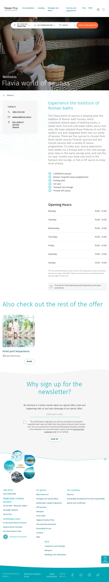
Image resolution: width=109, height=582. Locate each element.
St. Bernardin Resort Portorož (14, 523)
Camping (41, 8)
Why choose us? (42, 494)
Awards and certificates (76, 503)
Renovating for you (43, 528)
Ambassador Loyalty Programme (49, 503)
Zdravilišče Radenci (10, 510)
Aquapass (40, 511)
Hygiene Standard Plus (45, 520)
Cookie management (51, 575)
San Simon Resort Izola (12, 531)
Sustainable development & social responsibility (86, 499)
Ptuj (83, 8)
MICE (91, 8)
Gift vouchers (41, 507)
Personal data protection (46, 524)
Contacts (39, 533)
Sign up (54, 439)
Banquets (48, 550)
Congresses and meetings (55, 546)
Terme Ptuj (7, 514)
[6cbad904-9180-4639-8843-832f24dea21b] (54, 414)
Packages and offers (53, 9)
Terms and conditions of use (32, 575)
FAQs (38, 537)
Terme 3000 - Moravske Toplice (15, 506)
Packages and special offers (47, 499)
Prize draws (40, 516)
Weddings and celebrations (55, 555)
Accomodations (28, 8)
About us (70, 494)
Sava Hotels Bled (9, 494)
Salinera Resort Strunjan (12, 527)
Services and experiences (71, 9)
